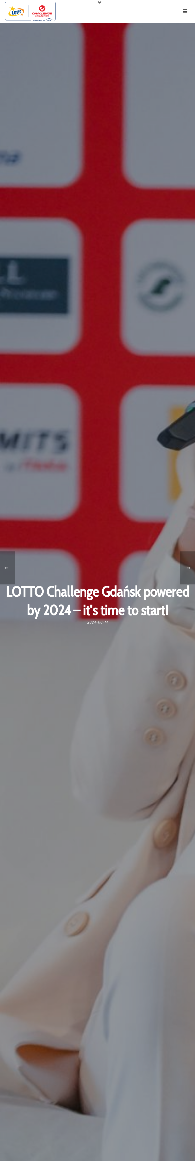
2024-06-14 (97, 622)
